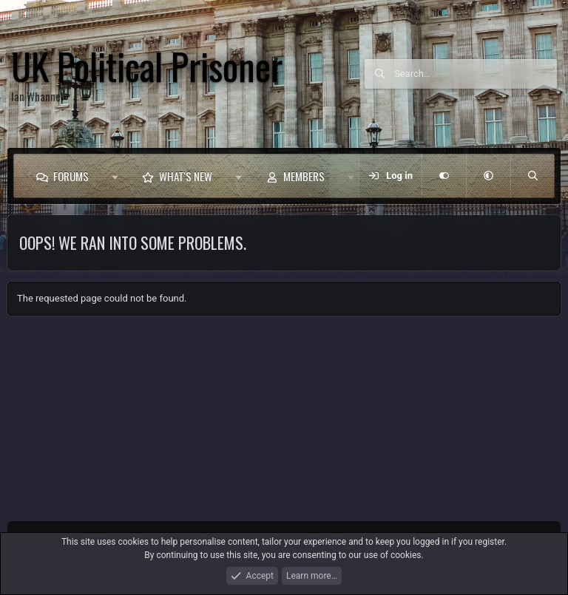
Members (304, 176)
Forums (71, 176)
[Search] (475, 74)
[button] (115, 176)
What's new (185, 176)
